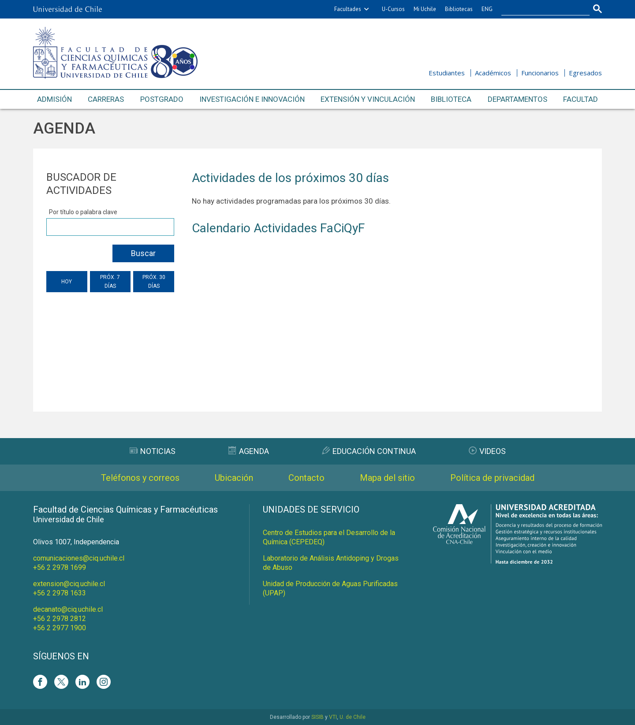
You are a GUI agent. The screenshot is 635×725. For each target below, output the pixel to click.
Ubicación (234, 477)
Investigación (252, 99)
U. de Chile (353, 717)
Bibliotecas (459, 9)
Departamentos (517, 99)
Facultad (580, 99)
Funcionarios (540, 72)
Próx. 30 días (153, 281)
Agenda (248, 451)
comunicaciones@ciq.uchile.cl (78, 558)
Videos (487, 451)
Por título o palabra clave (83, 212)
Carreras (106, 99)
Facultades (347, 9)
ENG (487, 9)
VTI (333, 717)
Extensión (368, 99)
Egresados (585, 72)
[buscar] (540, 9)
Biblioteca (451, 99)
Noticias (153, 451)
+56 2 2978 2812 (59, 618)
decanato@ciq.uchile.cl (68, 609)
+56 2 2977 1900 (59, 628)
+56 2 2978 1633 (59, 593)
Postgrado (161, 99)
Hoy (66, 282)
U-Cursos (393, 9)
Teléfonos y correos (140, 477)
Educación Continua (369, 451)
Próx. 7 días (110, 281)
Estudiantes (447, 72)
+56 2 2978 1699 (59, 567)
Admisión (54, 99)
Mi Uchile (425, 9)
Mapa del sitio (387, 477)
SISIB (317, 717)
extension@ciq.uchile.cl (69, 584)
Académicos (493, 72)
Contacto (306, 477)
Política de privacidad (492, 477)
